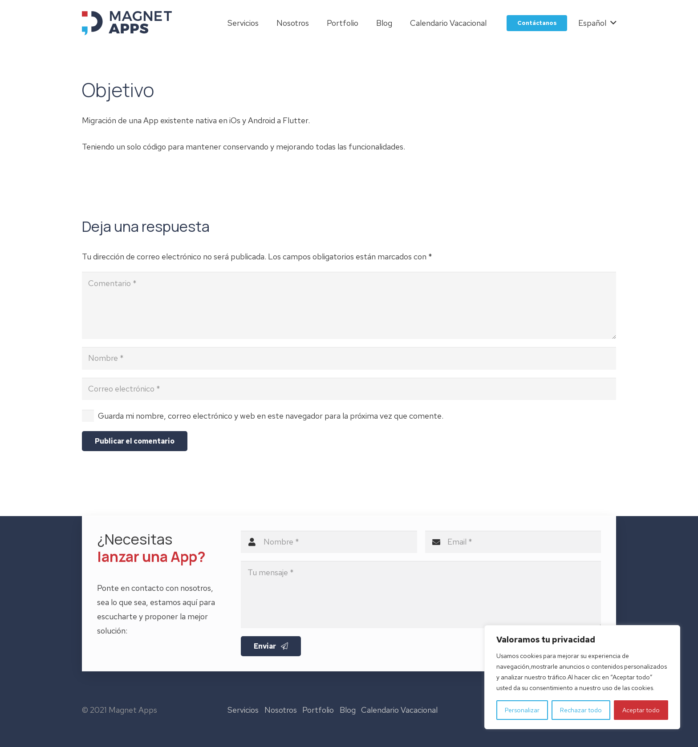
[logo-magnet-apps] (127, 23)
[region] (582, 677)
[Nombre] (349, 358)
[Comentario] (349, 305)
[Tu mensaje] (421, 599)
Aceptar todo (641, 710)
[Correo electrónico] (349, 389)
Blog (348, 710)
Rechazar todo (581, 710)
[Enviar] (271, 651)
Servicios (243, 710)
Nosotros (280, 710)
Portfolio (318, 710)
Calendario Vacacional (399, 710)
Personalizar (522, 710)
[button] (597, 23)
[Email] (513, 546)
